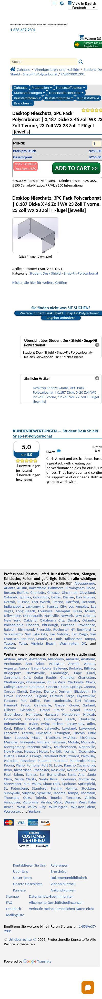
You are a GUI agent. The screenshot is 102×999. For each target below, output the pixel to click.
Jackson (58, 723)
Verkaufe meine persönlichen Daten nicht (61, 908)
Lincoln (79, 733)
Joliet (91, 723)
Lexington (62, 733)
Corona (89, 686)
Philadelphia (13, 625)
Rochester (41, 770)
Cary (27, 677)
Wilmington (58, 806)
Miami (90, 611)
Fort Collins (30, 700)
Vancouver (12, 802)
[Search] (43, 61)
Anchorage (12, 663)
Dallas (56, 597)
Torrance (73, 797)
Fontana (10, 700)
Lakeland (69, 728)
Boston (9, 592)
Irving (45, 723)
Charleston (86, 677)
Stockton (88, 788)
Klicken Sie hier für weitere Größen (39, 282)
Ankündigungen (62, 890)
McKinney (87, 737)
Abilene (10, 659)
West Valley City (31, 806)
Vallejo (90, 797)
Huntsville (87, 719)
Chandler (67, 677)
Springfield (86, 783)
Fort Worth (41, 601)
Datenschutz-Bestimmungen (51, 896)
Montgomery (14, 746)
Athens (89, 663)
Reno (8, 770)
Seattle (41, 638)
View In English (82, 3)
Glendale (28, 709)
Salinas (31, 774)
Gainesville (42, 705)
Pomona (32, 765)
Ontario (22, 756)
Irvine (33, 723)
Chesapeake (35, 682)
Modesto (88, 742)
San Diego (80, 634)
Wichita (10, 648)
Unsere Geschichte (28, 883)
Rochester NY (64, 629)
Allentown (56, 659)
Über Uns (20, 871)
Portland (68, 625)
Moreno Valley (39, 746)
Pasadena (28, 760)
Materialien (42, 88)
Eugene (41, 696)
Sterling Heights (63, 788)
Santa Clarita (25, 779)
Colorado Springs (17, 597)
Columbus (41, 597)
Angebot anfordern (60, 317)
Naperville (87, 746)
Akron (22, 659)
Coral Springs (71, 686)
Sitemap (12, 896)
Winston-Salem (83, 806)
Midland (43, 742)
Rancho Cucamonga (79, 765)
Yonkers (34, 811)
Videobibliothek (63, 883)
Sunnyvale (12, 793)
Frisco (25, 705)
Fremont (10, 705)
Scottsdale (87, 779)
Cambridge (59, 673)
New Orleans (85, 615)
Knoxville (35, 728)
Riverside (43, 629)
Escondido (24, 696)
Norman (70, 751)
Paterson (45, 760)
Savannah (68, 779)
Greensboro (13, 714)
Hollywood (12, 719)
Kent (7, 728)
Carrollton (12, 677)
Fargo (70, 696)
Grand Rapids (82, 709)
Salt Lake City (36, 634)
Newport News (36, 751)
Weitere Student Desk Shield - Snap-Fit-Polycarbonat (59, 313)
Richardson (23, 770)
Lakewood (87, 728)
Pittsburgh (50, 625)
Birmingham (75, 588)
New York (12, 620)
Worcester (12, 811)
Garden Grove (67, 705)
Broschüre (58, 871)
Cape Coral (84, 673)
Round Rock (76, 770)
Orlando (88, 620)
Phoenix (32, 625)
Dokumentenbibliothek (68, 877)
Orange (36, 756)
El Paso (23, 601)
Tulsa (23, 643)
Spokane (69, 783)
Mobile (73, 742)
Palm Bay (88, 756)
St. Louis (56, 638)
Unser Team (22, 877)
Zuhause (20, 88)
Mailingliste (15, 915)
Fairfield (56, 696)
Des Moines (85, 597)
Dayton (35, 691)
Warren (70, 802)
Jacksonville (35, 606)
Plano (20, 765)
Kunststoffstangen (29, 93)
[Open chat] (87, 987)
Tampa (90, 638)
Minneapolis (33, 615)
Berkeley (75, 668)
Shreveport (12, 783)
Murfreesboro (65, 746)
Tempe (73, 793)
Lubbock (21, 737)
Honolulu (32, 719)
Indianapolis (13, 606)
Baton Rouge (41, 668)
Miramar (59, 742)
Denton (50, 691)
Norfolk (56, 751)
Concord (52, 686)
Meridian (11, 742)
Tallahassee (74, 638)
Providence (86, 625)
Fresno (58, 601)
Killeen (19, 728)
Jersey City (75, 723)
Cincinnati (69, 592)
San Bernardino (52, 774)
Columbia (36, 686)
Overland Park (55, 756)
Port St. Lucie (52, 765)
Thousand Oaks (17, 797)
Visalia (46, 802)
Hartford (72, 601)
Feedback (13, 908)
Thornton (87, 793)
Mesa (77, 611)
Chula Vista (56, 682)
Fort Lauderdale (57, 700)
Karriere (19, 890)
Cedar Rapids (45, 677)
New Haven (13, 751)
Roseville (58, 770)
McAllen (69, 737)
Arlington (56, 663)
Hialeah (89, 714)
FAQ (9, 902)
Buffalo (22, 592)
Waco (57, 802)
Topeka (56, 797)
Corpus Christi (15, 691)
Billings (89, 668)
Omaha (73, 620)
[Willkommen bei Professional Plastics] (38, 21)
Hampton (33, 714)
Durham (65, 691)
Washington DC (73, 643)
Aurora (24, 668)
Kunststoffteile (88, 98)
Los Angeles (78, 606)
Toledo (40, 797)
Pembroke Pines (82, 760)
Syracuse (44, 793)
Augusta (10, 668)
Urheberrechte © (22, 939)
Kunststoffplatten (70, 88)
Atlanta (9, 588)
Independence (15, 723)
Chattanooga (14, 682)
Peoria (9, 765)
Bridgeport (12, 673)
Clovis (90, 682)
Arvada (73, 663)
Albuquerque (85, 583)
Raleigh (9, 629)
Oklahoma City (52, 620)
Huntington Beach (59, 719)
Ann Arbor (35, 663)
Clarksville (76, 682)
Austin (22, 588)
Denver (68, 597)
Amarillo (72, 659)
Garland (89, 705)
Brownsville (36, 673)
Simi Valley (32, 783)
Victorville (30, 802)
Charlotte (37, 592)
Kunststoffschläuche (66, 93)
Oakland (30, 620)
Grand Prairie (52, 709)
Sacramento (13, 634)
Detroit (9, 601)
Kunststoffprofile (59, 98)
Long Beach (25, 611)
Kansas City (56, 606)
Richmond (26, 629)
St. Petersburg (16, 788)
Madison (53, 737)
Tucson (9, 643)
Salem (18, 774)
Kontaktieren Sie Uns (29, 865)
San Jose (27, 638)
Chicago (53, 592)
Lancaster (11, 733)
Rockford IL (86, 629)
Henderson (71, 714)
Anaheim (88, 659)
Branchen (23, 103)
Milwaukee (12, 615)
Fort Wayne (85, 700)
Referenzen (59, 865)
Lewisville (44, 733)
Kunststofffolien (27, 98)
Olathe (9, 756)
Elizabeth (81, 691)
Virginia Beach (43, 643)
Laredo (27, 733)
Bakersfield (37, 588)
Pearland (60, 760)
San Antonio (59, 634)
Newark (67, 615)
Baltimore (56, 588)
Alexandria (37, 659)
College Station (15, 686)
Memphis (63, 611)
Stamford (39, 788)
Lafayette (52, 728)
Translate (37, 961)
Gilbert (9, 709)
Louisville (45, 611)
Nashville (52, 615)
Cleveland (87, 592)
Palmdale (11, 760)
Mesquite (27, 742)
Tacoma (59, 793)
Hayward (51, 714)
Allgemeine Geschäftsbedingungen (56, 902)
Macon (37, 737)
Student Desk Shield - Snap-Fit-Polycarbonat (63, 273)
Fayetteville (86, 696)
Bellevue (60, 668)
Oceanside (87, 751)
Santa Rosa (48, 779)
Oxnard (73, 756)
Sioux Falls (51, 783)
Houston (88, 601)
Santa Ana (76, 774)
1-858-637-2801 (23, 30)
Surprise (28, 793)
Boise (91, 588)
